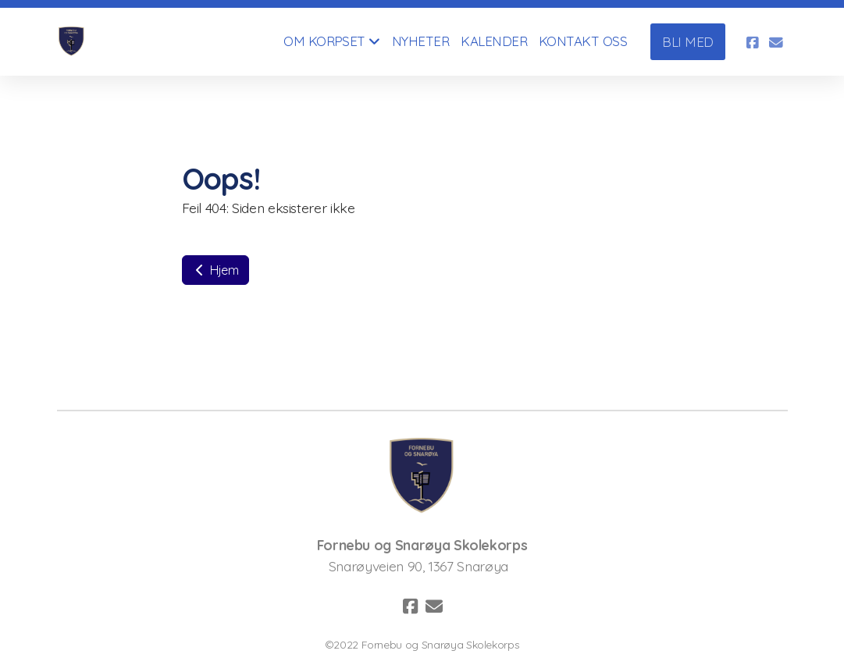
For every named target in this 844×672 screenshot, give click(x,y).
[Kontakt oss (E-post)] (776, 42)
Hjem (215, 270)
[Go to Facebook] (752, 42)
